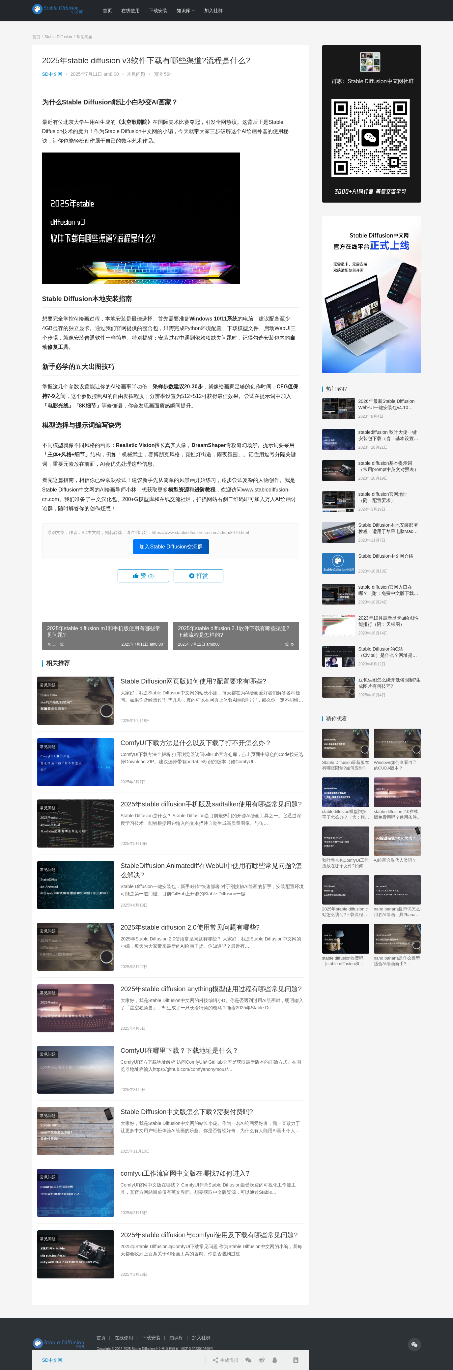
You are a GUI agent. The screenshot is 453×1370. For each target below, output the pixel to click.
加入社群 (213, 10)
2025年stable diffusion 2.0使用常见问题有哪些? (190, 927)
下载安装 (158, 10)
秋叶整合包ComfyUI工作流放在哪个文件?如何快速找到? (345, 863)
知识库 (183, 10)
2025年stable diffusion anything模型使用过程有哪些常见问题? (211, 989)
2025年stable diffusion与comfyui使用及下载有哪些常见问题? (209, 1235)
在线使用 (130, 10)
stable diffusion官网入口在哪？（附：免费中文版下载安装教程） (388, 593)
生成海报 (225, 1360)
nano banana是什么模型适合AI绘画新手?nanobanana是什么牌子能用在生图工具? (397, 961)
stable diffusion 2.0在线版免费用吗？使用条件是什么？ (397, 814)
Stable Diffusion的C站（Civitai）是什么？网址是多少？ (387, 655)
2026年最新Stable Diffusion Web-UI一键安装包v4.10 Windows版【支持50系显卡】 (388, 408)
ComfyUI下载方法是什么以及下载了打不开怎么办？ (196, 742)
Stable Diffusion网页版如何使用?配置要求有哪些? (193, 681)
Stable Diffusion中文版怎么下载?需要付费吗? (187, 1111)
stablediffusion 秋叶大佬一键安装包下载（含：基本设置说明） (388, 439)
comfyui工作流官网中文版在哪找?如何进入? (185, 1173)
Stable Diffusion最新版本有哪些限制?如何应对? (345, 765)
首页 (107, 10)
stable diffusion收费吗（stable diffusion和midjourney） (343, 961)
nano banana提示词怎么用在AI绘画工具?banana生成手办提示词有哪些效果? (397, 912)
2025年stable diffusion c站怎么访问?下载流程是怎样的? (345, 912)
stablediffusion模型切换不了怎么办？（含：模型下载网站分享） (345, 814)
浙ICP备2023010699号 (196, 1349)
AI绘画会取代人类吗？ (395, 860)
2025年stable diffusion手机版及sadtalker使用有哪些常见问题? (211, 804)
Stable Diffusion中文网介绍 (386, 556)
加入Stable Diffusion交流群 (171, 546)
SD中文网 (52, 74)
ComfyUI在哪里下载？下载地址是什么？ (180, 1050)
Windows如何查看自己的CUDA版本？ (395, 765)
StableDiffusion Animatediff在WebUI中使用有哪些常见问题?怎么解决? (211, 870)
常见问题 (136, 74)
